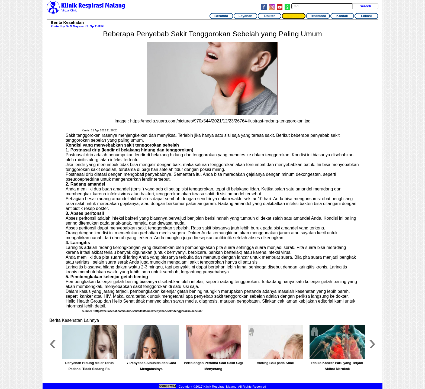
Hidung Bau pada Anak (275, 363)
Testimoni (318, 16)
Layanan (245, 16)
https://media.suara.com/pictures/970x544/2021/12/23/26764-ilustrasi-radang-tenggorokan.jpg (220, 121)
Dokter (269, 16)
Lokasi (366, 16)
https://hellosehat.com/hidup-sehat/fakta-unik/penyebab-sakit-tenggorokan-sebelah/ (148, 311)
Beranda (221, 16)
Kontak (342, 16)
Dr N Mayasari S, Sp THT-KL (85, 26)
